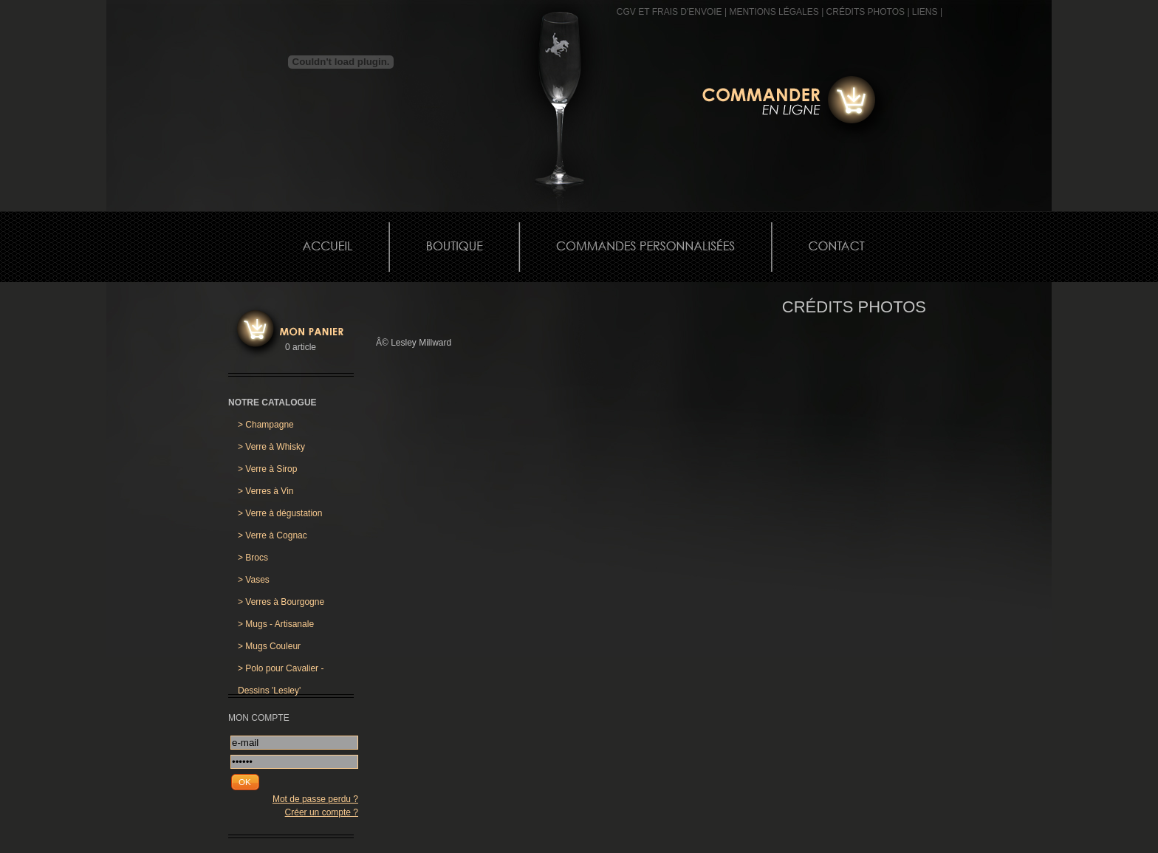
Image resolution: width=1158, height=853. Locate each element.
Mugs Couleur (269, 646)
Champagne (266, 424)
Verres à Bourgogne (281, 602)
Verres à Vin (266, 491)
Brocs (253, 557)
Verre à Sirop (267, 469)
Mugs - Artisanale (276, 624)
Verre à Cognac (272, 535)
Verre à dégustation (280, 513)
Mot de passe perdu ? (315, 799)
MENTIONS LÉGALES (773, 12)
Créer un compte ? (321, 812)
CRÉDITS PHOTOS (865, 12)
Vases (254, 580)
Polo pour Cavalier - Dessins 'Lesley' (280, 671)
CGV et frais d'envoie (669, 12)
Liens (925, 12)
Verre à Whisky (271, 447)
